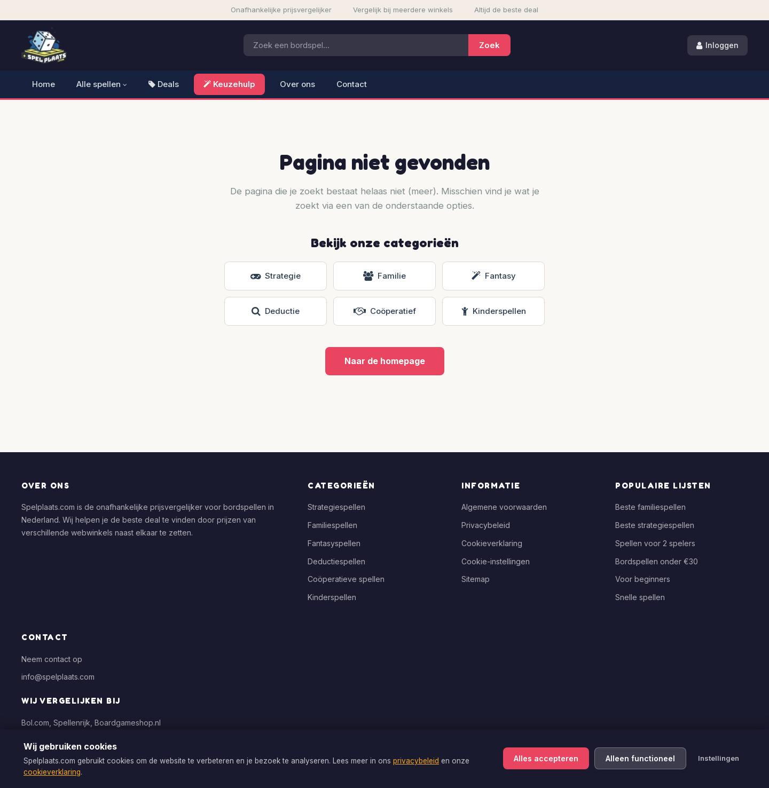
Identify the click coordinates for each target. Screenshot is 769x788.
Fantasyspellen (334, 543)
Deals (163, 84)
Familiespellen (332, 525)
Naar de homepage (384, 361)
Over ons (297, 84)
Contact (351, 84)
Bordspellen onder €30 (656, 561)
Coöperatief (385, 311)
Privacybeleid (485, 525)
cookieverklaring (52, 772)
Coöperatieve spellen (346, 579)
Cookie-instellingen (495, 561)
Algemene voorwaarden (504, 506)
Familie (384, 276)
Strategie (275, 276)
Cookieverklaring (491, 543)
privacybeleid (416, 761)
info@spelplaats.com (58, 676)
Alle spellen (101, 84)
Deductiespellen (336, 561)
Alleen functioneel (640, 758)
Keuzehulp (229, 84)
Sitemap (475, 579)
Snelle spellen (640, 597)
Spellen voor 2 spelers (655, 543)
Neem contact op (51, 659)
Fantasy (494, 276)
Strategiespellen (336, 506)
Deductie (276, 311)
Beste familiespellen (650, 506)
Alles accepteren (546, 758)
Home (43, 84)
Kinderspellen (493, 311)
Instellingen (718, 758)
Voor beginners (642, 579)
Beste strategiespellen (654, 525)
